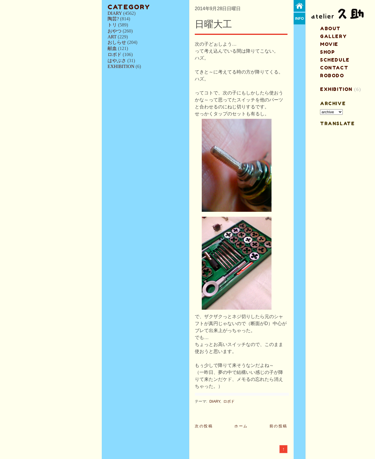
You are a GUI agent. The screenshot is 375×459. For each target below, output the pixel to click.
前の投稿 (278, 426)
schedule (335, 60)
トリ (112, 24)
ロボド (115, 54)
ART (112, 36)
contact (334, 68)
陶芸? (113, 18)
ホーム (241, 426)
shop (327, 52)
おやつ (115, 30)
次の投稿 (204, 426)
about (330, 28)
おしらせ (117, 42)
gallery (333, 36)
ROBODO (332, 75)
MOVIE (329, 44)
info (299, 18)
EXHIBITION (121, 66)
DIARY (115, 13)
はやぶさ (117, 60)
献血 (112, 48)
